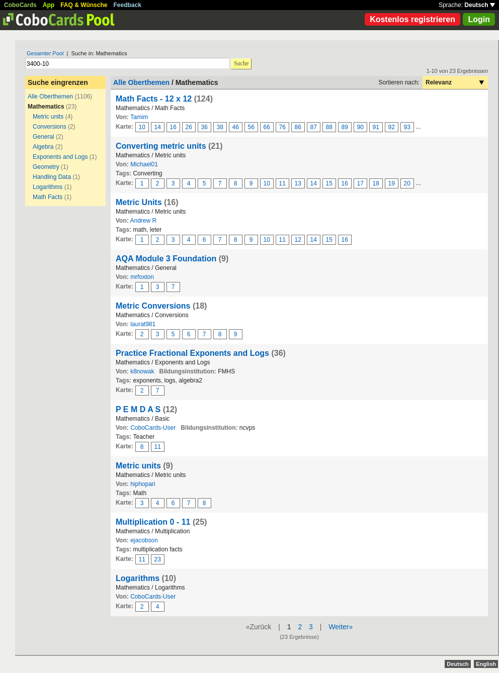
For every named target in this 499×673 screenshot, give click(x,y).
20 (407, 183)
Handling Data (52, 176)
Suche (241, 63)
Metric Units (139, 202)
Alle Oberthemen (50, 96)
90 (360, 127)
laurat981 (142, 324)
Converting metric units (161, 146)
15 (329, 183)
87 (313, 127)
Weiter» (340, 627)
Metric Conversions (153, 306)
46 (235, 127)
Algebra (43, 146)
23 (157, 559)
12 (298, 239)
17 (360, 183)
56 (251, 127)
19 (391, 183)
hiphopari (142, 484)
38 (220, 127)
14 (157, 127)
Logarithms (47, 186)
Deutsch (479, 5)
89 (345, 127)
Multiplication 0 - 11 (153, 522)
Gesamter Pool (45, 53)
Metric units (48, 116)
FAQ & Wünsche (83, 5)
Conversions (49, 126)
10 (142, 127)
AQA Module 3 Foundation (166, 258)
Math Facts (47, 197)
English (486, 664)
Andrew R (143, 220)
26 (189, 127)
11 (282, 183)
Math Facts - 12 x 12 (154, 98)
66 (267, 127)
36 (204, 127)
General (43, 136)
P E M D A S (138, 409)
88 (329, 127)
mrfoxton (142, 276)
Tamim (139, 117)
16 (173, 127)
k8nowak (142, 371)
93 (407, 127)
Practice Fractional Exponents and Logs (192, 353)
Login (479, 19)
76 (282, 127)
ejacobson (144, 540)
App (48, 5)
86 (298, 127)
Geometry (46, 166)
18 (376, 183)
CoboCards (20, 5)
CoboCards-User (153, 427)
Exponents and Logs (60, 156)
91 (376, 127)
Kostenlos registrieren (412, 19)
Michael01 (144, 164)
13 (298, 183)
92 (391, 127)
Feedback (127, 5)
